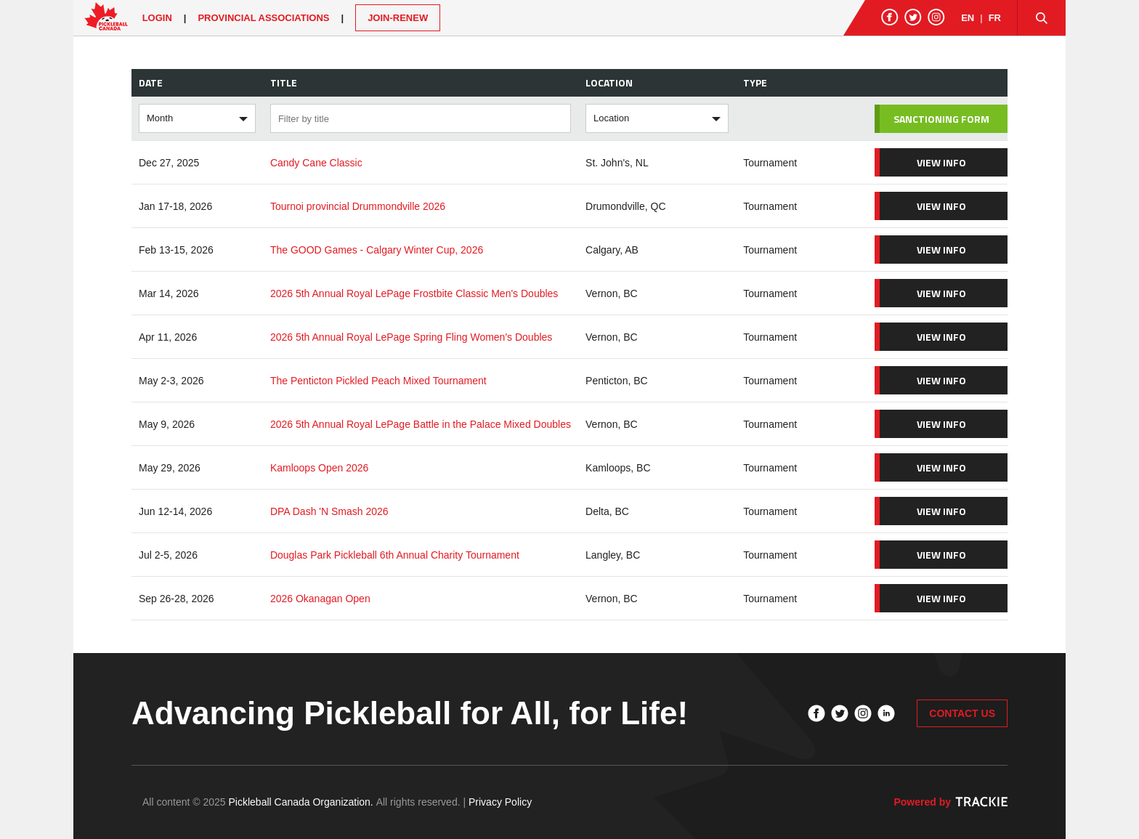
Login (157, 17)
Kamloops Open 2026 (319, 468)
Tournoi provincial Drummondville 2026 (357, 206)
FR (995, 17)
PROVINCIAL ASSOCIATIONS (263, 17)
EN (967, 17)
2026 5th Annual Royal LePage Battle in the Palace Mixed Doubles (420, 424)
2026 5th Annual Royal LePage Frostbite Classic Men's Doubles (414, 293)
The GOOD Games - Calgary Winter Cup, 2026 (376, 250)
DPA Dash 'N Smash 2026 (329, 511)
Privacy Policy (500, 802)
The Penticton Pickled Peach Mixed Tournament (378, 380)
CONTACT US (962, 713)
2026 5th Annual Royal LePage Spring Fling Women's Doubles (411, 337)
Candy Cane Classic (316, 163)
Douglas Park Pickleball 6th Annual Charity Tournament (394, 555)
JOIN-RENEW (398, 17)
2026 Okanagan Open (320, 598)
